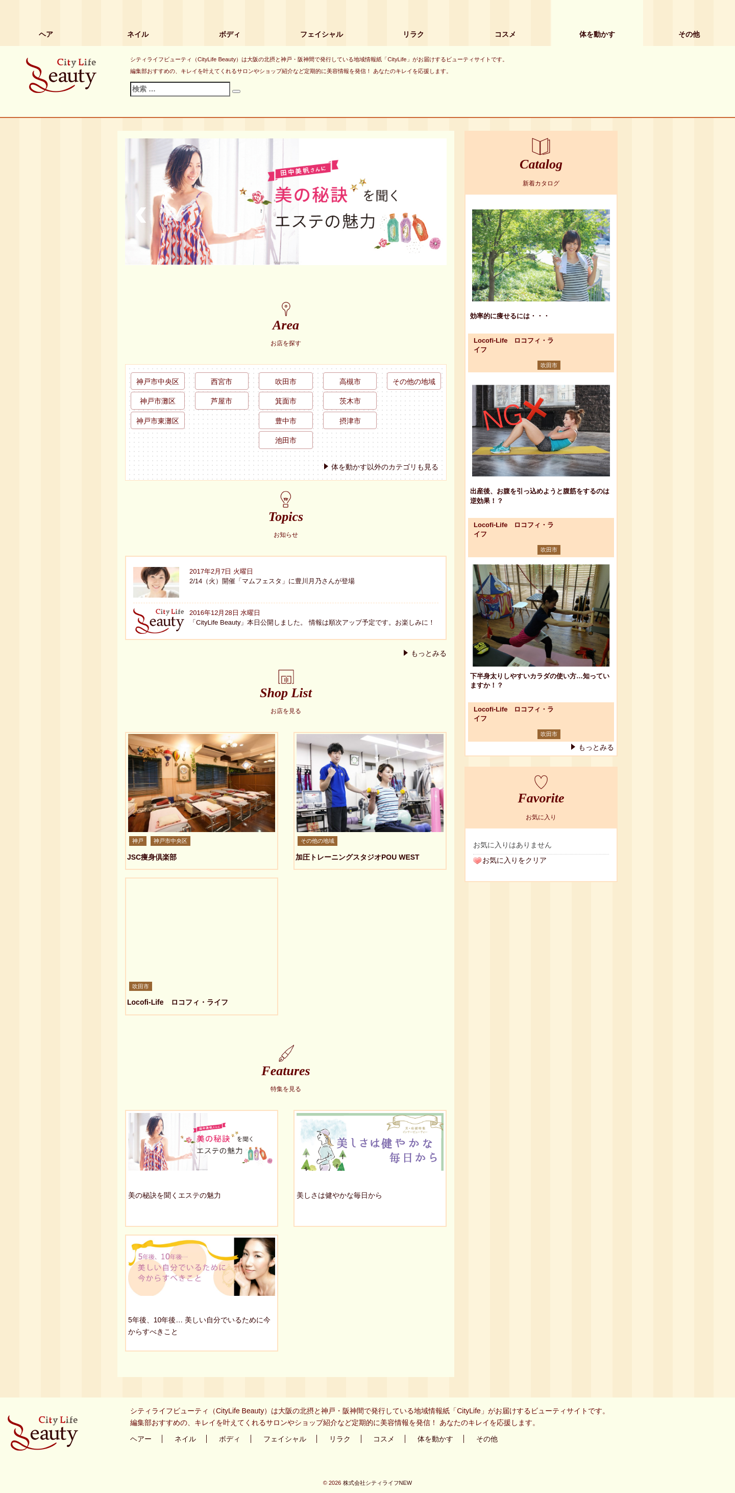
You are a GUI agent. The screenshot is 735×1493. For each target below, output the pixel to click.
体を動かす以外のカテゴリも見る (384, 467)
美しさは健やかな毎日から (339, 1195)
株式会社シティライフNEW (377, 1483)
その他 (689, 34)
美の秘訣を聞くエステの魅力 (174, 1195)
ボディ (229, 34)
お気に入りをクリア (514, 860)
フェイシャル (321, 34)
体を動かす (597, 34)
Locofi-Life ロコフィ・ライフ (177, 1002)
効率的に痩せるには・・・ (510, 316)
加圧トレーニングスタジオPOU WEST (358, 857)
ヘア (46, 34)
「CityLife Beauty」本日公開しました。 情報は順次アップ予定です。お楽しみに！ (312, 622)
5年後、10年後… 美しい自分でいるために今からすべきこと (199, 1325)
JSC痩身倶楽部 (152, 857)
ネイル (138, 34)
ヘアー (141, 1439)
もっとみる (429, 653)
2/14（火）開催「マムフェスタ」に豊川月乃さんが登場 (272, 581)
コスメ (505, 34)
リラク (413, 34)
